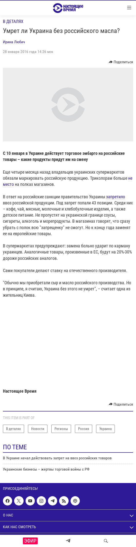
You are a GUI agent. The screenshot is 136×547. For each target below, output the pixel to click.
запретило (115, 196)
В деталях (13, 21)
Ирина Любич (14, 42)
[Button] (121, 62)
